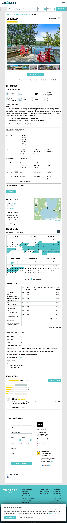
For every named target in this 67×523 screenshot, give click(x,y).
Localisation (22, 80)
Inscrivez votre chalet (44, 491)
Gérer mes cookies (26, 500)
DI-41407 (34, 14)
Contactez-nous (25, 493)
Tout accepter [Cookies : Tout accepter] (10, 517)
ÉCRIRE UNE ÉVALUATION (55, 380)
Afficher (45, 439)
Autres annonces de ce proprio (46, 446)
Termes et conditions (27, 496)
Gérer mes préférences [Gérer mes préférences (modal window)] (26, 517)
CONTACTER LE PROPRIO (35, 74)
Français (28, 502)
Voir (20, 361)
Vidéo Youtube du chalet (44, 444)
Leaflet (46, 219)
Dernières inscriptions (58, 496)
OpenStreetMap (53, 219)
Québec (14, 203)
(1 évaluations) (20, 22)
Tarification (44, 80)
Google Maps (57, 220)
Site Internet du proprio (44, 442)
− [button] (35, 202)
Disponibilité (33, 80)
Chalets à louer (56, 491)
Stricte (20, 358)
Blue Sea (11, 208)
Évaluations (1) (55, 80)
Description (12, 80)
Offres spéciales (57, 498)
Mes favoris (56, 500)
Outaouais (13, 206)
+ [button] (35, 200)
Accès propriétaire (43, 493)
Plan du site (25, 491)
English (24, 502)
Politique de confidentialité (28, 498)
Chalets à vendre (57, 493)
